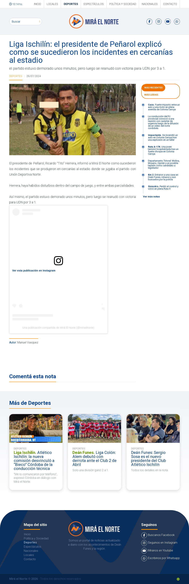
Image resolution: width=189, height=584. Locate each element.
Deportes (71, 4)
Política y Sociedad (122, 4)
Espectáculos (94, 4)
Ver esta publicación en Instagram (34, 270)
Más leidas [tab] (151, 94)
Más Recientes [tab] (153, 87)
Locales (52, 4)
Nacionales (150, 4)
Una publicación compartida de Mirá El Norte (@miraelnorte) (58, 327)
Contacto (170, 4)
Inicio (37, 4)
